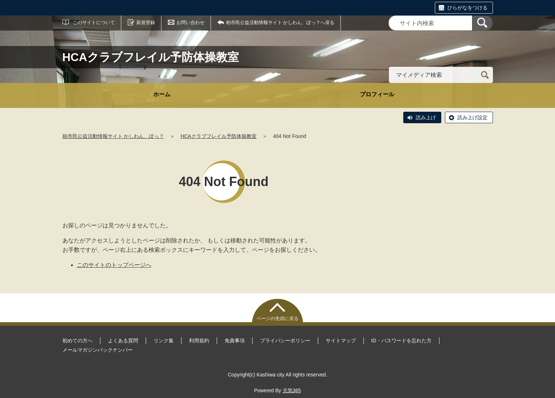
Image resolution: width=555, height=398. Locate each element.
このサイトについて (94, 22)
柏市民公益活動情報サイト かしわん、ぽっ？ (113, 136)
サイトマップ (341, 340)
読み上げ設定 (472, 117)
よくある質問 (123, 340)
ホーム (161, 94)
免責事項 (235, 340)
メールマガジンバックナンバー (97, 350)
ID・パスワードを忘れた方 (401, 340)
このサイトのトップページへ (114, 265)
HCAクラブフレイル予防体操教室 (218, 136)
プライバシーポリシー (285, 340)
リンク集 (164, 340)
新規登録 (145, 22)
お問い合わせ (190, 22)
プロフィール (377, 94)
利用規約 (199, 340)
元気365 (292, 390)
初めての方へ (77, 340)
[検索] (482, 23)
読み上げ (426, 117)
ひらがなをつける (467, 7)
